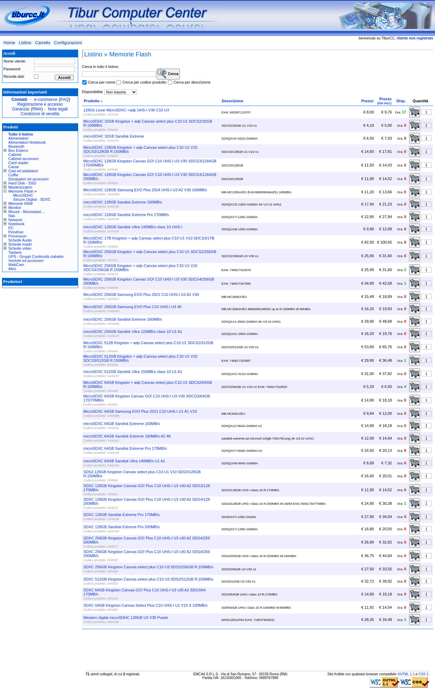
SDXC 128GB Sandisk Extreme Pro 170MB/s (121, 515)
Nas (11, 216)
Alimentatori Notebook (27, 142)
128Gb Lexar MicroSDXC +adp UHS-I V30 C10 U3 (126, 110)
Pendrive (15, 232)
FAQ (64, 99)
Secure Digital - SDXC (32, 199)
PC (11, 228)
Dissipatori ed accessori (28, 179)
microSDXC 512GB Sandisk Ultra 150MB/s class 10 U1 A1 (132, 372)
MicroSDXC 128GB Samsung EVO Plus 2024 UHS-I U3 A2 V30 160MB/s (145, 190)
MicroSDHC (23, 195)
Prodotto (92, 101)
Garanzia (20, 109)
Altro (12, 269)
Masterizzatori (20, 187)
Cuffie (13, 175)
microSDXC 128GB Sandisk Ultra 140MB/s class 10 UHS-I (132, 227)
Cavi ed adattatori (23, 171)
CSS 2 (423, 674)
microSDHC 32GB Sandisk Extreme (113, 136)
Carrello (42, 42)
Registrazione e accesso (40, 104)
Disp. (401, 101)
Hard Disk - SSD (22, 183)
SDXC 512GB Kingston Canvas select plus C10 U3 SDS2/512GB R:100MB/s (148, 579)
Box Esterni (18, 150)
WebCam (16, 265)
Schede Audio (20, 240)
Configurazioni (68, 42)
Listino (25, 42)
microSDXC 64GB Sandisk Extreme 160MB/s (121, 424)
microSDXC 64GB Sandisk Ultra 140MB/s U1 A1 (124, 461)
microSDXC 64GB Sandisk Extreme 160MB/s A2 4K (127, 436)
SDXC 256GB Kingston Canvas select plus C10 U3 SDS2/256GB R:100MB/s (148, 567)
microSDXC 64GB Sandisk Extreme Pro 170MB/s (125, 448)
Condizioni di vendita (40, 113)
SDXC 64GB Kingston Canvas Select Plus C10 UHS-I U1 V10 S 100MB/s (145, 605)
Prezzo (367, 101)
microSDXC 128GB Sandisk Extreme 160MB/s (122, 202)
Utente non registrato (415, 38)
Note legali (58, 109)
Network (15, 220)
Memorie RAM (20, 203)
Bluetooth (16, 146)
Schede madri (20, 244)
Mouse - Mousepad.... (26, 212)
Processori (17, 236)
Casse (13, 167)
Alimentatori (18, 138)
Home (9, 42)
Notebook (16, 224)
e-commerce (45, 99)
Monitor (14, 208)
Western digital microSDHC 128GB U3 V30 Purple (125, 618)
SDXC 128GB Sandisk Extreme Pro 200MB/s (121, 527)
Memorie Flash (21, 191)
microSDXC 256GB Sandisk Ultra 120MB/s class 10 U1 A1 (132, 331)
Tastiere (15, 252)
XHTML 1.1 (406, 674)
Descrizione (232, 101)
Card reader (18, 163)
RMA (36, 109)
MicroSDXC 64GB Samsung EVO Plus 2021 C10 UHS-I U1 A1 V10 (140, 411)
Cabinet (15, 155)
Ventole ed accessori (26, 261)
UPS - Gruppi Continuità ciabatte (36, 256)
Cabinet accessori (23, 159)
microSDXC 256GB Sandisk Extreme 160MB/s (122, 319)
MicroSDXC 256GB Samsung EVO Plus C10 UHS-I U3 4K (132, 307)
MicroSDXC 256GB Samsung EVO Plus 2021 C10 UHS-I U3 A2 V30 (141, 294)
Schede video (20, 248)
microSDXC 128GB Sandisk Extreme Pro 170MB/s (126, 215)
